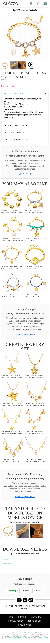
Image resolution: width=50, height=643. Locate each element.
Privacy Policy (15, 621)
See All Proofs (25, 174)
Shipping (9, 606)
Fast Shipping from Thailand (24, 10)
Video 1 (6, 559)
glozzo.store (9, 120)
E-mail (26, 591)
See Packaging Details (25, 334)
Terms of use (35, 621)
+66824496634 (42, 638)
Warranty (36, 617)
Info (28, 606)
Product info (38, 606)
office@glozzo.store (17, 638)
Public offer (25, 625)
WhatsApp (13, 591)
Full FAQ (38, 591)
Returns (19, 606)
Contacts (25, 609)
